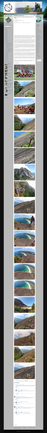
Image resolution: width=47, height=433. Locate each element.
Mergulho (37, 42)
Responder (17, 387)
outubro (7, 42)
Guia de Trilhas (37, 40)
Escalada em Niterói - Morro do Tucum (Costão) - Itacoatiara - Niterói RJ (10, 64)
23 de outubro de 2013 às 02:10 (23, 396)
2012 (6, 60)
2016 (6, 37)
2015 (6, 38)
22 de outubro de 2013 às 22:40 (20, 384)
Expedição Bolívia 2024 (38, 38)
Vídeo (37, 53)
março (6, 57)
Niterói (25, 381)
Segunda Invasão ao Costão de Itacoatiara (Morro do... (9, 43)
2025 (6, 29)
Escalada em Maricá (38, 36)
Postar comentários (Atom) (18, 428)
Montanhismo (23, 381)
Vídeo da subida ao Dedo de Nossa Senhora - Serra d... (9, 49)
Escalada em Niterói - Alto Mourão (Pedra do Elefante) (10, 80)
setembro (7, 52)
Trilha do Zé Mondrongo (10, 76)
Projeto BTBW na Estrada (38, 46)
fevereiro (7, 58)
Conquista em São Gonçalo (39, 32)
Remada (37, 48)
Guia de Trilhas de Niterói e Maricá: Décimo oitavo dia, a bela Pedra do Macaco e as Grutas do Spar (10, 84)
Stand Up (37, 50)
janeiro (7, 59)
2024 (6, 30)
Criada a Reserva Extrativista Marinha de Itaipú (9, 50)
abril (6, 56)
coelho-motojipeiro (18, 396)
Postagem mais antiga (32, 427)
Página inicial (24, 427)
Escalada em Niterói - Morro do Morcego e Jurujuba (10, 87)
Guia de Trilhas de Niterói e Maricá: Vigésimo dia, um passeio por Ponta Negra (10, 91)
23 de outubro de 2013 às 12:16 (20, 406)
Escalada (16, 381)
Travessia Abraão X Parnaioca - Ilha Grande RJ (10, 67)
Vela (36, 52)
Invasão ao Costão (19, 381)
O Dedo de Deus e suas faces (9, 48)
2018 (6, 35)
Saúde (37, 49)
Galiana (16, 384)
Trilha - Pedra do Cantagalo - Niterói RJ (10, 93)
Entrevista (37, 34)
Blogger (29, 431)
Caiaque (37, 29)
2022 (6, 32)
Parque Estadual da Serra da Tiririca (29, 381)
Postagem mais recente (17, 427)
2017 (6, 36)
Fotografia (37, 39)
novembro (7, 41)
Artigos (37, 28)
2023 (6, 31)
